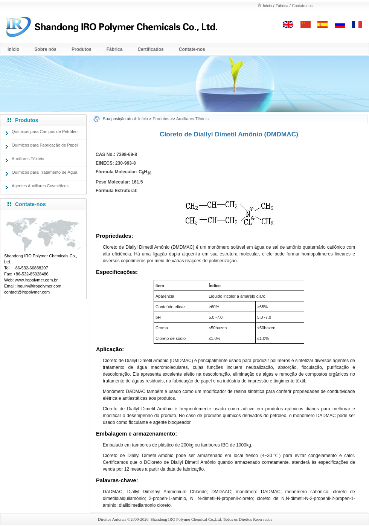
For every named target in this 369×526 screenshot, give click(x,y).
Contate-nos (302, 6)
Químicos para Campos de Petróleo (45, 131)
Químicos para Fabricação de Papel (45, 145)
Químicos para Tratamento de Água (44, 172)
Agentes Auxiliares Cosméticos (40, 185)
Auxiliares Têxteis (28, 158)
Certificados (150, 49)
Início (267, 6)
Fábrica (282, 6)
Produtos (81, 49)
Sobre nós (45, 49)
